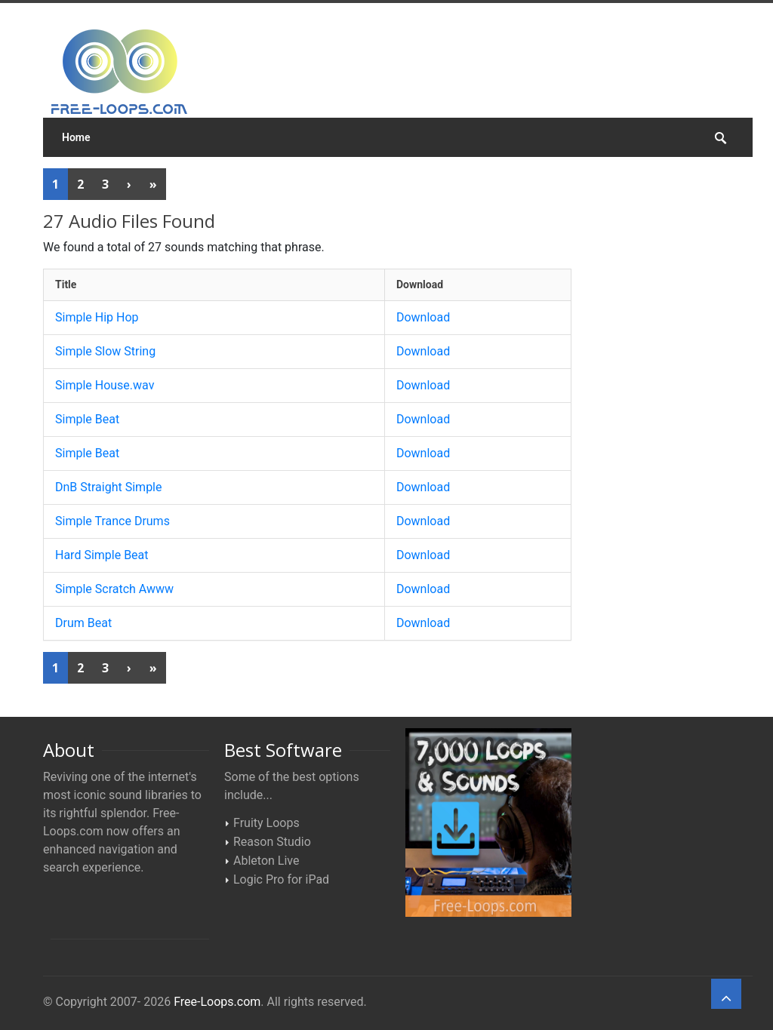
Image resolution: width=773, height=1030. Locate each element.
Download (423, 317)
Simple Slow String (105, 351)
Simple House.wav (104, 385)
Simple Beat (87, 419)
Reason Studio (272, 842)
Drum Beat (83, 623)
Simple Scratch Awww (114, 589)
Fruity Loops (266, 823)
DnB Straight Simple (108, 487)
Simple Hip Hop (97, 317)
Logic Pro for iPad (281, 879)
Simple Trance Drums (112, 521)
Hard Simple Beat (102, 555)
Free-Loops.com (217, 1002)
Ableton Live (266, 860)
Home (76, 137)
